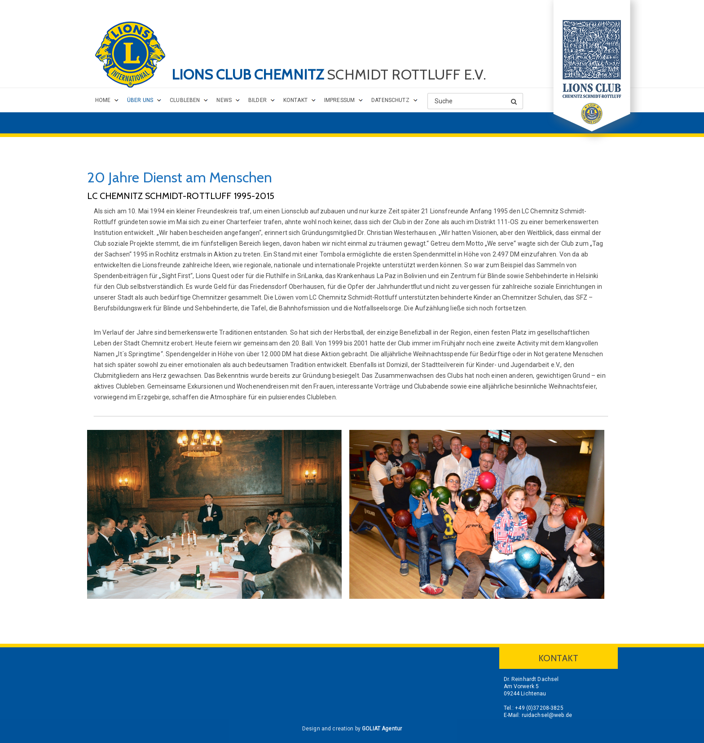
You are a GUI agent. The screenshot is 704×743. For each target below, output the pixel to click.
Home (103, 100)
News (224, 100)
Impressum (339, 100)
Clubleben (185, 100)
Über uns (140, 100)
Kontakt (295, 100)
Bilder (257, 100)
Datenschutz (390, 100)
